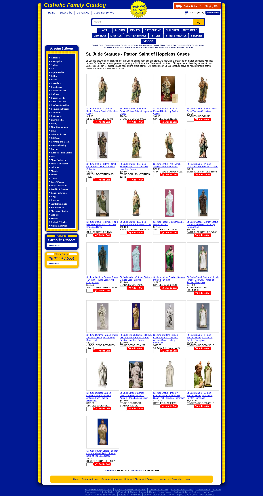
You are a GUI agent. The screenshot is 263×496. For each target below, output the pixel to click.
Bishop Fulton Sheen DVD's (98, 489)
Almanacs (55, 57)
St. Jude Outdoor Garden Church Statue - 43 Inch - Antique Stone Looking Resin (134, 395)
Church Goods (58, 98)
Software (55, 215)
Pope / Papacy (57, 182)
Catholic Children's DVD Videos (130, 489)
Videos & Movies (59, 226)
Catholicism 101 (58, 90)
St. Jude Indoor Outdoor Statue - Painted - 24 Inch (169, 278)
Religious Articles (59, 193)
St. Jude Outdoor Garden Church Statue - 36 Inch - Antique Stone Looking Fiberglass (165, 339)
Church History (58, 101)
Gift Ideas (190, 30)
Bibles (135, 30)
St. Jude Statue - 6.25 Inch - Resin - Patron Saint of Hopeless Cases (136, 111)
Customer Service (104, 12)
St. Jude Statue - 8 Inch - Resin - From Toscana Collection (203, 110)
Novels (54, 178)
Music (54, 174)
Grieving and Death (60, 141)
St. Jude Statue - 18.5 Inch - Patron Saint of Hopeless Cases (135, 223)
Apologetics (56, 61)
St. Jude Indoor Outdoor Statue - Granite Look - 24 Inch (135, 278)
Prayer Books (136, 35)
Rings (53, 196)
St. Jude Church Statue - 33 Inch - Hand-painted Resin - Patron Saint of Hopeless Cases (136, 337)
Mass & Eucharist (59, 163)
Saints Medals (176, 35)
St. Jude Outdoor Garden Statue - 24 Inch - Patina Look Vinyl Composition (102, 280)
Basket (213, 12)
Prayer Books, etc (59, 185)
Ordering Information (112, 479)
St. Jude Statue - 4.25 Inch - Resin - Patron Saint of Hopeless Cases (102, 111)
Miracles (55, 167)
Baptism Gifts (57, 72)
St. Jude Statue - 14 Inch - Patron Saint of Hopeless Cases (202, 165)
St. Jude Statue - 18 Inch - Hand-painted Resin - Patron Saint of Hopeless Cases (102, 224)
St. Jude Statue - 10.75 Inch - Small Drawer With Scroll (167, 165)
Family (54, 123)
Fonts (53, 131)
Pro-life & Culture (59, 189)
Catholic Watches (59, 222)
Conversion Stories (60, 109)
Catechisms (153, 30)
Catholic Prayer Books (160, 492)
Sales (156, 35)
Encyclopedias (57, 120)
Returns (128, 479)
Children (172, 30)
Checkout (139, 479)
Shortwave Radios (59, 211)
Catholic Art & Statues (182, 489)
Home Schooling (58, 145)
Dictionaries (56, 116)
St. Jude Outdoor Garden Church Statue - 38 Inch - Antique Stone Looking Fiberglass (98, 397)
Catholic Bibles (203, 489)
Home (51, 12)
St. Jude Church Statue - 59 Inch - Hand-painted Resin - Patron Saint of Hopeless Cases (102, 453)
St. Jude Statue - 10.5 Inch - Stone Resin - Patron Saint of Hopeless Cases (134, 166)
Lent (53, 156)
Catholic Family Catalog (63, 30)
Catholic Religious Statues (186, 492)
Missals (116, 35)
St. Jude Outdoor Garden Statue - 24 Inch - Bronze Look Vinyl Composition (202, 224)
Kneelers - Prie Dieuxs (61, 152)
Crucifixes (56, 112)
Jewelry (100, 35)
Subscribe (177, 479)
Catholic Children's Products (113, 492)
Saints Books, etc (59, 204)
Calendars (56, 83)
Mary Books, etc (58, 160)
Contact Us (83, 12)
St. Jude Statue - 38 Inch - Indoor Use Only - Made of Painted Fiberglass (200, 337)
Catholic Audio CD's (158, 489)
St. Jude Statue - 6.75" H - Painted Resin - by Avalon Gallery (166, 111)
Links (187, 479)
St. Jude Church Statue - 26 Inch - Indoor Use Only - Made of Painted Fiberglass (203, 280)
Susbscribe (66, 12)
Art (104, 30)
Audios (120, 30)
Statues (196, 35)
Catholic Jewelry (138, 492)
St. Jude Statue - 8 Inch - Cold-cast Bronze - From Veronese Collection (101, 166)
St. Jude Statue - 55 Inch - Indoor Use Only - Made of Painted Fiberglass (200, 395)
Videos (148, 41)
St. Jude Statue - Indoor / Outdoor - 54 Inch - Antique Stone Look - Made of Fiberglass (169, 395)
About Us (164, 479)
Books (54, 79)
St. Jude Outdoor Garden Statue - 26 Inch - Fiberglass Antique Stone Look (102, 337)
